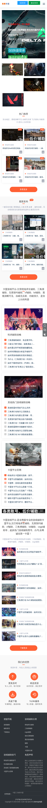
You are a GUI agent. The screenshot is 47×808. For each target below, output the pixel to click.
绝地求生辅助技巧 (25, 573)
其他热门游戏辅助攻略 (26, 597)
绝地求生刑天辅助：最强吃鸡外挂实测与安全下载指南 (34, 177)
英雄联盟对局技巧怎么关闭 (19, 408)
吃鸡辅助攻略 (23, 549)
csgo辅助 (28, 732)
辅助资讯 (7, 728)
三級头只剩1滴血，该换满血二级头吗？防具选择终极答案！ (21, 344)
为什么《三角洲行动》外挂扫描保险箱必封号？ (21, 359)
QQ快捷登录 (17, 50)
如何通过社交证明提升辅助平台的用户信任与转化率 (30, 552)
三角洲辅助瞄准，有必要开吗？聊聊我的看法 (21, 340)
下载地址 (7, 732)
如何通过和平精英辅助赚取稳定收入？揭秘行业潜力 (21, 348)
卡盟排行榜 (28, 750)
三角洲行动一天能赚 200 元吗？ (21, 423)
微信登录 (34, 3)
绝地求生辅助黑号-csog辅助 (5, 4)
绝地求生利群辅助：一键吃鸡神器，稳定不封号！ (12, 177)
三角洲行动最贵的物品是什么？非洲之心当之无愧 (30, 624)
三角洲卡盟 (19, 793)
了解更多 (23, 648)
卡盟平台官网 (23, 561)
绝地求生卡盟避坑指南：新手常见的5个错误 (21, 475)
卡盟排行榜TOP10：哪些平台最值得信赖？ (21, 502)
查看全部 (23, 277)
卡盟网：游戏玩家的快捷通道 (20, 483)
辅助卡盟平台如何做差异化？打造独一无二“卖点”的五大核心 (21, 498)
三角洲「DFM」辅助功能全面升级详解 (34, 265)
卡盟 (26, 747)
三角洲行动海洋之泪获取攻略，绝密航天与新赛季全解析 (21, 431)
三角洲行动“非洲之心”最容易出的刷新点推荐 (20, 367)
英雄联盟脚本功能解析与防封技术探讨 (21, 427)
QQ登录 (23, 3)
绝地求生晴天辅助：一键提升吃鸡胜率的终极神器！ (34, 148)
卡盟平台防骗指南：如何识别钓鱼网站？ (21, 479)
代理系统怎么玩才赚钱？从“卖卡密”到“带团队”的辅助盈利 (30, 564)
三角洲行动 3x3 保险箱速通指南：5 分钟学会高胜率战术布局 (21, 434)
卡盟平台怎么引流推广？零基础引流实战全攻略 (21, 491)
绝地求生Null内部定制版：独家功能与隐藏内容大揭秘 (12, 148)
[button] (22, 55)
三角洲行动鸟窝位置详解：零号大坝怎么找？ (21, 415)
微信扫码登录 (18, 57)
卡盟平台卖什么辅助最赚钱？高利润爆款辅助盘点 (30, 636)
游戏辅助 (7, 725)
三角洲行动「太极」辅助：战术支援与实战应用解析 (12, 236)
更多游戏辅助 (29, 739)
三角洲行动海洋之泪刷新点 (19, 411)
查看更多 (23, 189)
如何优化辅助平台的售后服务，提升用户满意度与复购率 (21, 494)
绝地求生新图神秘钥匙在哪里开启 (30, 576)
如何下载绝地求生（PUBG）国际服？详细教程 (21, 363)
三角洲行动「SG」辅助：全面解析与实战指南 (12, 265)
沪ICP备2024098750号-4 (23, 799)
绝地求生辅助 (9, 145)
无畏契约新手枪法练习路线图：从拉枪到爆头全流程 (21, 419)
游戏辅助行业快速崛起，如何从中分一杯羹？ (30, 588)
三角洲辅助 (8, 232)
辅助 (26, 743)
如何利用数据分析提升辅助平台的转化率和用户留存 (21, 351)
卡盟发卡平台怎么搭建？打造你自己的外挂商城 (21, 487)
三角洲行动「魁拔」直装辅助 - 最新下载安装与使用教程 (34, 236)
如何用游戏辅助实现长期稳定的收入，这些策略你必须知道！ (21, 355)
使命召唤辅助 (29, 736)
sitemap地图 (38, 802)
